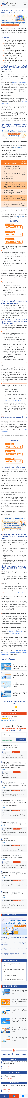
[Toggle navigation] (25, 4)
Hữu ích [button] (4, 720)
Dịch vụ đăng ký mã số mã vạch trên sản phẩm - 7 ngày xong (19, 991)
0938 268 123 (6, 1066)
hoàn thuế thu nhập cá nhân (16, 979)
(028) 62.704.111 (7, 1068)
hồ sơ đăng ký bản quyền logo (15, 631)
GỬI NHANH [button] (21, 739)
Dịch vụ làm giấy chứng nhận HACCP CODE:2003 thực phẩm (19, 1029)
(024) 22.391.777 (7, 1091)
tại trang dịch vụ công (15, 633)
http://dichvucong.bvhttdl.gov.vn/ (13, 400)
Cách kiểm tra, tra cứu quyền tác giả (13, 53)
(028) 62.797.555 (7, 1078)
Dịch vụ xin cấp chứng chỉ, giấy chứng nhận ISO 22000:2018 (19, 1020)
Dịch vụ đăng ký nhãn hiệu (11, 964)
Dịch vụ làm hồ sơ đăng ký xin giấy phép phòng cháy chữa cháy (19, 1001)
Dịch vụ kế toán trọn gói (10, 975)
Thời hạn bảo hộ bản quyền (17, 593)
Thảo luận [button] (13, 720)
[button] (10, 713)
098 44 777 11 (7, 1090)
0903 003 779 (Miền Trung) (11, 652)
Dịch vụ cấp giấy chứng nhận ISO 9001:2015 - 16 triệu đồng (19, 1010)
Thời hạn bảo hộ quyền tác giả (11, 55)
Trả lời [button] (3, 749)
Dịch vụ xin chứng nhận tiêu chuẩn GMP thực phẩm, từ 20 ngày (19, 1039)
